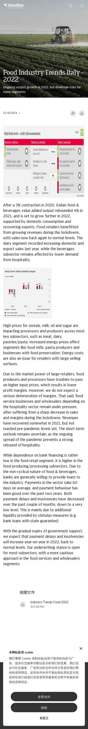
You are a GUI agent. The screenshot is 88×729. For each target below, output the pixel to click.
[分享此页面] (73, 113)
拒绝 (44, 708)
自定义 (44, 718)
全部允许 (44, 697)
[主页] (13, 6)
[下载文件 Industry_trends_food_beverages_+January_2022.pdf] (23, 604)
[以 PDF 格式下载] (82, 113)
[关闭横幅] (81, 649)
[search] (70, 6)
